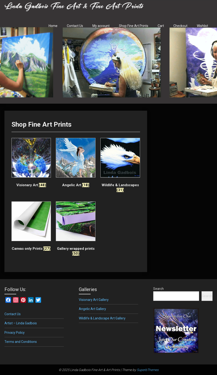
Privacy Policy (14, 332)
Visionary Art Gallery (94, 300)
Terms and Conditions (20, 342)
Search (158, 289)
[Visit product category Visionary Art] (31, 163)
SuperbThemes (148, 370)
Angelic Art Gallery (92, 309)
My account (101, 26)
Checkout (180, 26)
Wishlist (202, 26)
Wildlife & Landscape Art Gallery (102, 318)
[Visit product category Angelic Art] (75, 163)
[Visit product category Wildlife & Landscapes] (120, 166)
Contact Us (75, 26)
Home (53, 26)
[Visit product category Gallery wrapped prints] (75, 229)
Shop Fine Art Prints (133, 26)
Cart (161, 26)
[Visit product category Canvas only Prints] (31, 227)
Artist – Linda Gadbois (20, 323)
